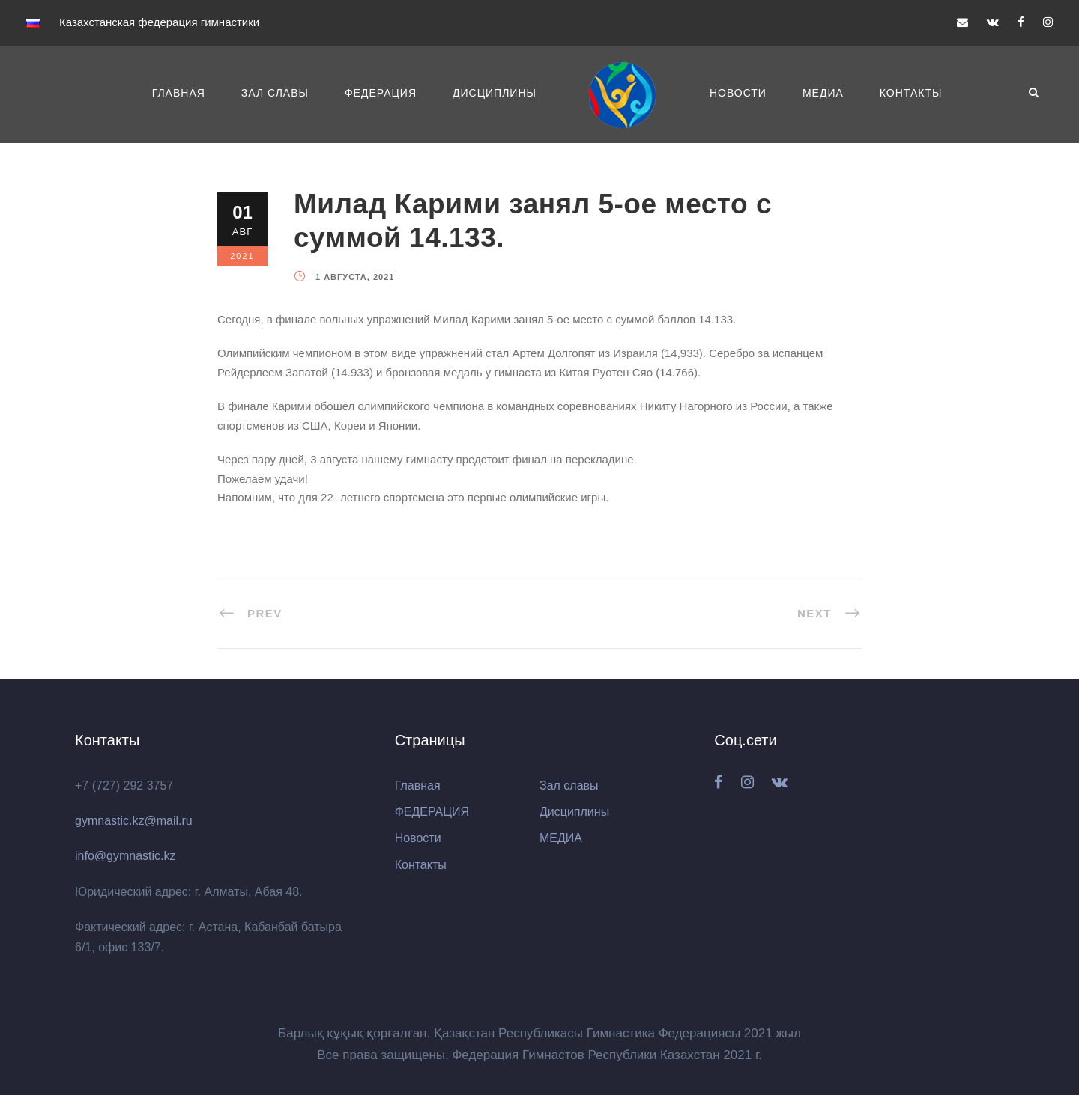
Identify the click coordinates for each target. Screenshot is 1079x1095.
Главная (178, 93)
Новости (738, 93)
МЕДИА (823, 93)
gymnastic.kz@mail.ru (134, 820)
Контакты (911, 93)
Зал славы (275, 93)
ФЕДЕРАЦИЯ (381, 93)
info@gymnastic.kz (125, 856)
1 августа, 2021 (354, 276)
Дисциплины (495, 93)
